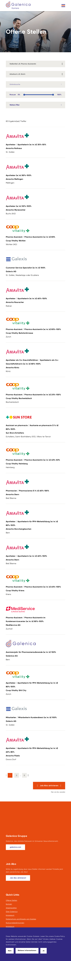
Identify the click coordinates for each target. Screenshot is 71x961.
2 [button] (16, 775)
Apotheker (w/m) (34, 177)
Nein (10, 951)
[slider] (24, 95)
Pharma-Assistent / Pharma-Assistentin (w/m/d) (34, 239)
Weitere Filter (15, 105)
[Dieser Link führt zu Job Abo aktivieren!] (18, 878)
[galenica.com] (15, 847)
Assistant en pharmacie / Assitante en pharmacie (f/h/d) (34, 429)
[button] (28, 775)
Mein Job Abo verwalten (58, 792)
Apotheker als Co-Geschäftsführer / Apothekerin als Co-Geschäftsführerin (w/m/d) (34, 364)
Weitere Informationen (27, 950)
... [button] (20, 775)
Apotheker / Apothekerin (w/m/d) (34, 146)
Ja (43, 951)
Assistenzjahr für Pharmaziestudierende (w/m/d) (34, 654)
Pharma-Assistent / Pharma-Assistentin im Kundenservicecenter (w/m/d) (34, 621)
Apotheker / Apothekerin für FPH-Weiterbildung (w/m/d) (34, 525)
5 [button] (24, 775)
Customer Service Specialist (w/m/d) (34, 270)
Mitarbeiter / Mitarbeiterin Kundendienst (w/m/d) (34, 719)
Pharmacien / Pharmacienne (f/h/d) (34, 493)
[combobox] (35, 74)
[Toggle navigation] (63, 5)
